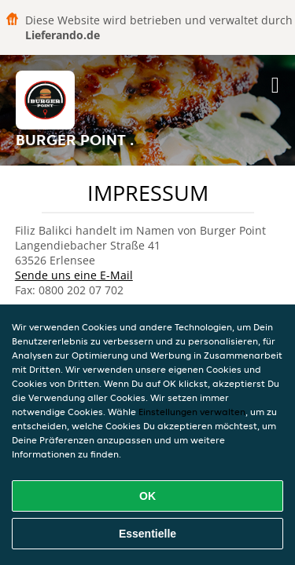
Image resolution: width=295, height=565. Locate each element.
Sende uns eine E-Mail (74, 275)
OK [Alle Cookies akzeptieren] (147, 496)
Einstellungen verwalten (191, 411)
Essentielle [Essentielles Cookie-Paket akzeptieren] (147, 533)
